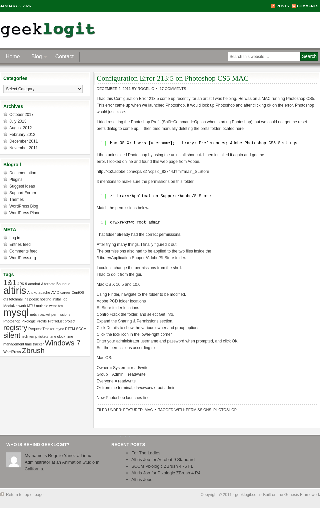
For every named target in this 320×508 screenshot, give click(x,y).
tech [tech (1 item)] (24, 336)
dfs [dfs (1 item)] (5, 299)
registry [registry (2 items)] (15, 327)
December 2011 (23, 141)
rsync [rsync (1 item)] (60, 329)
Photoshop (225, 410)
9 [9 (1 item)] (26, 284)
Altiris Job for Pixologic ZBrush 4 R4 (165, 472)
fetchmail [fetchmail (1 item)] (16, 299)
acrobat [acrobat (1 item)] (34, 284)
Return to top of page (25, 494)
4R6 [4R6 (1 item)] (20, 284)
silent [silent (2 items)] (11, 335)
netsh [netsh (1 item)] (34, 314)
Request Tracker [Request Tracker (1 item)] (41, 329)
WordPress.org (22, 257)
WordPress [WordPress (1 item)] (12, 352)
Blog (36, 57)
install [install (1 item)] (56, 299)
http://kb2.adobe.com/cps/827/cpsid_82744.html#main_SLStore (153, 171)
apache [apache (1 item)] (44, 292)
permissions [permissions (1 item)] (60, 314)
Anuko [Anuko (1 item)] (32, 292)
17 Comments (173, 89)
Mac (149, 410)
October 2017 (21, 114)
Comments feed (23, 251)
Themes (16, 199)
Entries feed (20, 244)
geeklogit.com (247, 494)
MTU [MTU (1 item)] (31, 306)
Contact (64, 56)
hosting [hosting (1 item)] (45, 299)
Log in (14, 238)
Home (13, 56)
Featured (132, 410)
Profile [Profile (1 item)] (42, 321)
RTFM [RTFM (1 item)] (70, 329)
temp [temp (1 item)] (33, 336)
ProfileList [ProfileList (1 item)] (56, 321)
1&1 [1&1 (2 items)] (9, 282)
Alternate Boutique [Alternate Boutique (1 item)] (55, 284)
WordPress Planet (25, 213)
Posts (282, 6)
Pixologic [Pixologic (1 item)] (28, 321)
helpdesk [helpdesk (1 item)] (32, 299)
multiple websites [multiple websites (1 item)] (49, 306)
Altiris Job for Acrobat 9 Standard (163, 459)
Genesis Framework (302, 494)
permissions (198, 410)
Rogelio (146, 89)
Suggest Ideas (22, 186)
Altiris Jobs (141, 479)
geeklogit (66, 30)
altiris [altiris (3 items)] (14, 290)
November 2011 (23, 148)
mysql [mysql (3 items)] (16, 312)
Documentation (22, 173)
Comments (307, 6)
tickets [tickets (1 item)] (43, 336)
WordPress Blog (23, 206)
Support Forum (22, 193)
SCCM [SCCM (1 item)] (81, 329)
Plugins (15, 179)
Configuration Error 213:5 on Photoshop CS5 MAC (173, 78)
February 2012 (22, 134)
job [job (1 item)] (65, 299)
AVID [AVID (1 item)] (55, 292)
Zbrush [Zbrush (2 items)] (33, 350)
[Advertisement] (241, 30)
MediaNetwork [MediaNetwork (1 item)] (14, 306)
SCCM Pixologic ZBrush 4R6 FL (162, 466)
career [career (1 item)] (65, 292)
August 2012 (20, 128)
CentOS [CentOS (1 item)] (78, 292)
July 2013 (17, 121)
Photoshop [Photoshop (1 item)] (11, 321)
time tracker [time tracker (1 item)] (34, 344)
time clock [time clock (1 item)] (57, 336)
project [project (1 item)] (70, 321)
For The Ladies (145, 452)
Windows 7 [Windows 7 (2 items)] (63, 343)
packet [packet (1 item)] (45, 314)
